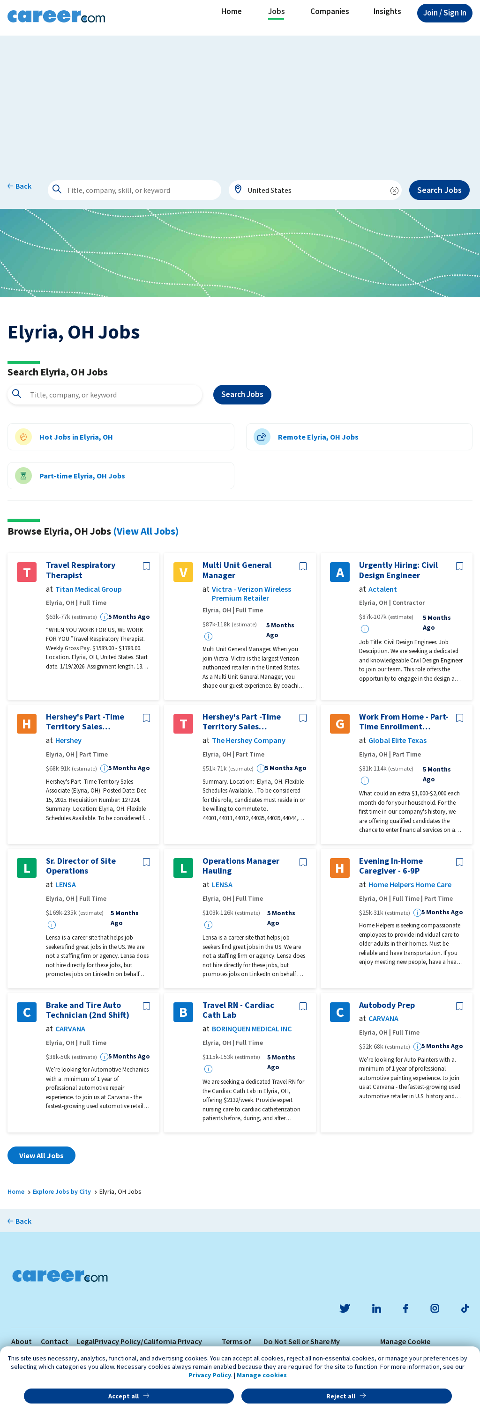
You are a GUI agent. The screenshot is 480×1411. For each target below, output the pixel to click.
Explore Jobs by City (62, 1191)
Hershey (68, 740)
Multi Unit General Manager (236, 570)
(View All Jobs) (146, 530)
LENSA (65, 884)
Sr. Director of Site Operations (81, 866)
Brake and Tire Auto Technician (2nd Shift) (87, 1010)
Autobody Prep (387, 1005)
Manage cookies (262, 1375)
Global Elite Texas (397, 740)
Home (231, 11)
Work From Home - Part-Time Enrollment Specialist (404, 722)
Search (242, 395)
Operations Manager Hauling (240, 866)
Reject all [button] (340, 1396)
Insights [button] (387, 11)
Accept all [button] (123, 1396)
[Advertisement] (240, 101)
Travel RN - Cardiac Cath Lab (238, 1010)
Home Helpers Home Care (409, 884)
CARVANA (70, 1028)
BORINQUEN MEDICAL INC (252, 1028)
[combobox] (315, 190)
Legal (86, 1341)
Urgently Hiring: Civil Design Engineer (398, 570)
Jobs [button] (276, 11)
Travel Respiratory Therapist (80, 570)
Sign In (444, 12)
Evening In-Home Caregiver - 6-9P (391, 866)
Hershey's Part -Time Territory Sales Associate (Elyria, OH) (87, 722)
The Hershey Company (248, 740)
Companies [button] (329, 11)
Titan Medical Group (88, 589)
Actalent (382, 589)
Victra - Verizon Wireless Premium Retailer (251, 594)
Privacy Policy (209, 1375)
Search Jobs (439, 189)
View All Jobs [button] (41, 1155)
